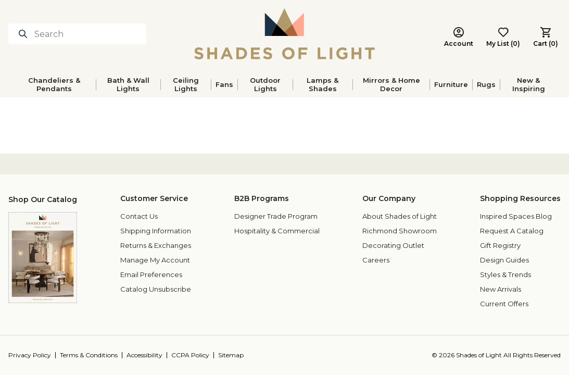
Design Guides (504, 260)
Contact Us (139, 216)
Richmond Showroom (399, 231)
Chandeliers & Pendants (54, 84)
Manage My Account (155, 260)
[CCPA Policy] (194, 355)
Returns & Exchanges (155, 245)
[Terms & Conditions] (93, 355)
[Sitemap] (233, 355)
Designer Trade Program (276, 216)
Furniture (451, 84)
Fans (224, 84)
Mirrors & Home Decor (391, 84)
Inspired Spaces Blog (516, 216)
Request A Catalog (511, 231)
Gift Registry (500, 245)
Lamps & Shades (322, 84)
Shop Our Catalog (42, 199)
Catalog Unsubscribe (155, 289)
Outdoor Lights (265, 84)
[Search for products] (25, 34)
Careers (375, 260)
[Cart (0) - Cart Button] (545, 37)
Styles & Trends (505, 274)
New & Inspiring (528, 84)
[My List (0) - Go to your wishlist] (503, 37)
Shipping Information (155, 231)
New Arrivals (500, 289)
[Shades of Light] (284, 33)
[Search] (77, 33)
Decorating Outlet (393, 245)
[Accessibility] (149, 355)
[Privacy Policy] (34, 355)
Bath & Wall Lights (128, 84)
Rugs (486, 84)
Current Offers (504, 303)
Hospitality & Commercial (277, 231)
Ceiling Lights (186, 84)
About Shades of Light (399, 216)
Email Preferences (151, 274)
